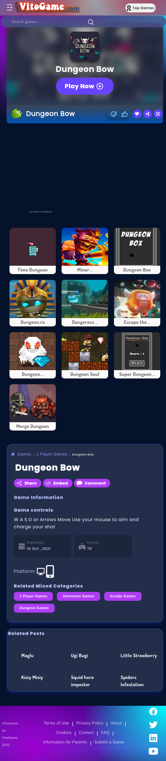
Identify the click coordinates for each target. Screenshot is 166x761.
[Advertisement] (86, 166)
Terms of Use (56, 723)
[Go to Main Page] (47, 8)
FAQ (105, 732)
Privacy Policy (89, 723)
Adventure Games (78, 596)
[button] (91, 22)
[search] (83, 21)
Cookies (64, 732)
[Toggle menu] (9, 8)
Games (24, 454)
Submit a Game (109, 742)
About (116, 723)
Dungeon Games (34, 608)
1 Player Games (52, 454)
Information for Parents (65, 742)
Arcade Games (123, 596)
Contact (86, 732)
